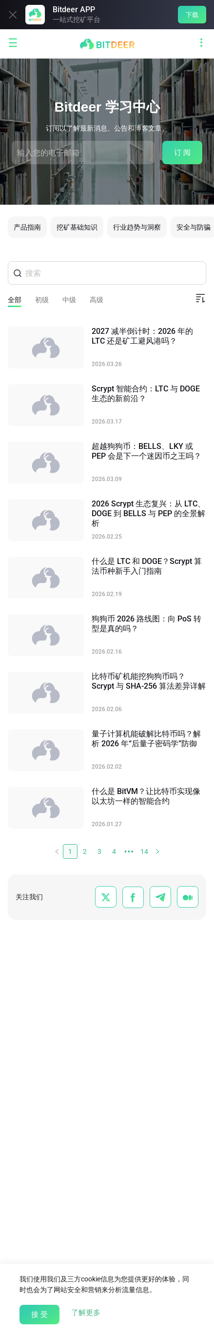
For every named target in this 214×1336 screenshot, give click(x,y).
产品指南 (27, 227)
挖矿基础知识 (77, 227)
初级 (42, 300)
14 (144, 851)
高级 (96, 300)
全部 (14, 300)
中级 (69, 300)
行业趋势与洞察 (137, 227)
